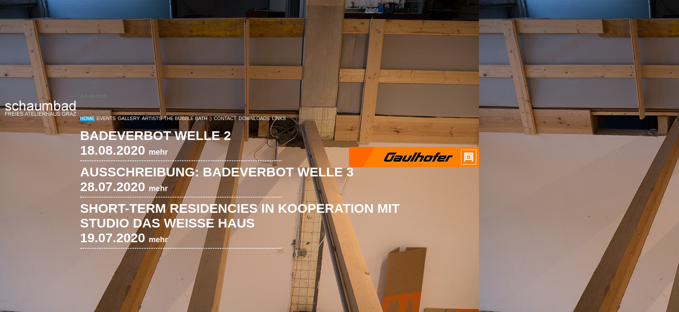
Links (279, 118)
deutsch (98, 96)
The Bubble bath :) (188, 118)
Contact (225, 118)
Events (106, 118)
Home (87, 118)
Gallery (129, 118)
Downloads (254, 118)
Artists (152, 118)
